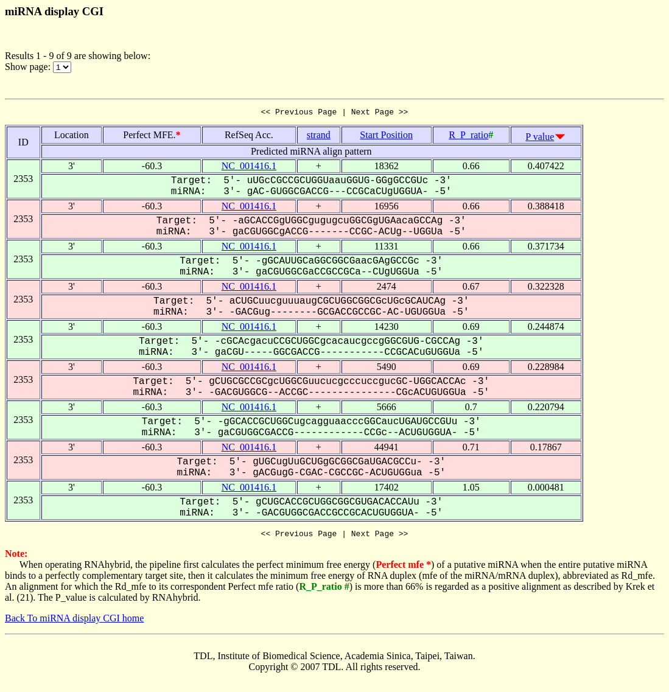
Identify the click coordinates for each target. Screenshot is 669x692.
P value (539, 138)
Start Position (386, 136)
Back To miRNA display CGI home (74, 622)
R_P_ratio (468, 136)
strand (319, 136)
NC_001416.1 (249, 168)
